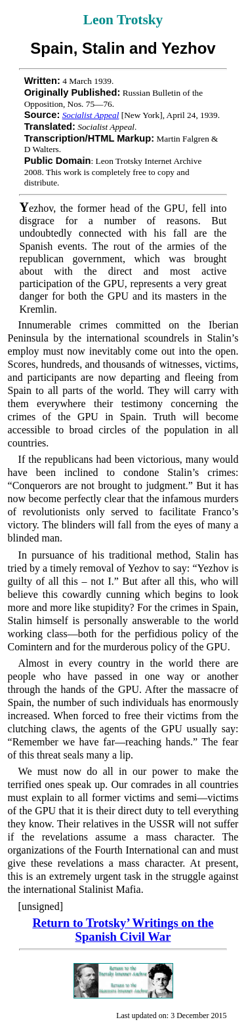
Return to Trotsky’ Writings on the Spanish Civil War (122, 929)
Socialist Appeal (90, 115)
